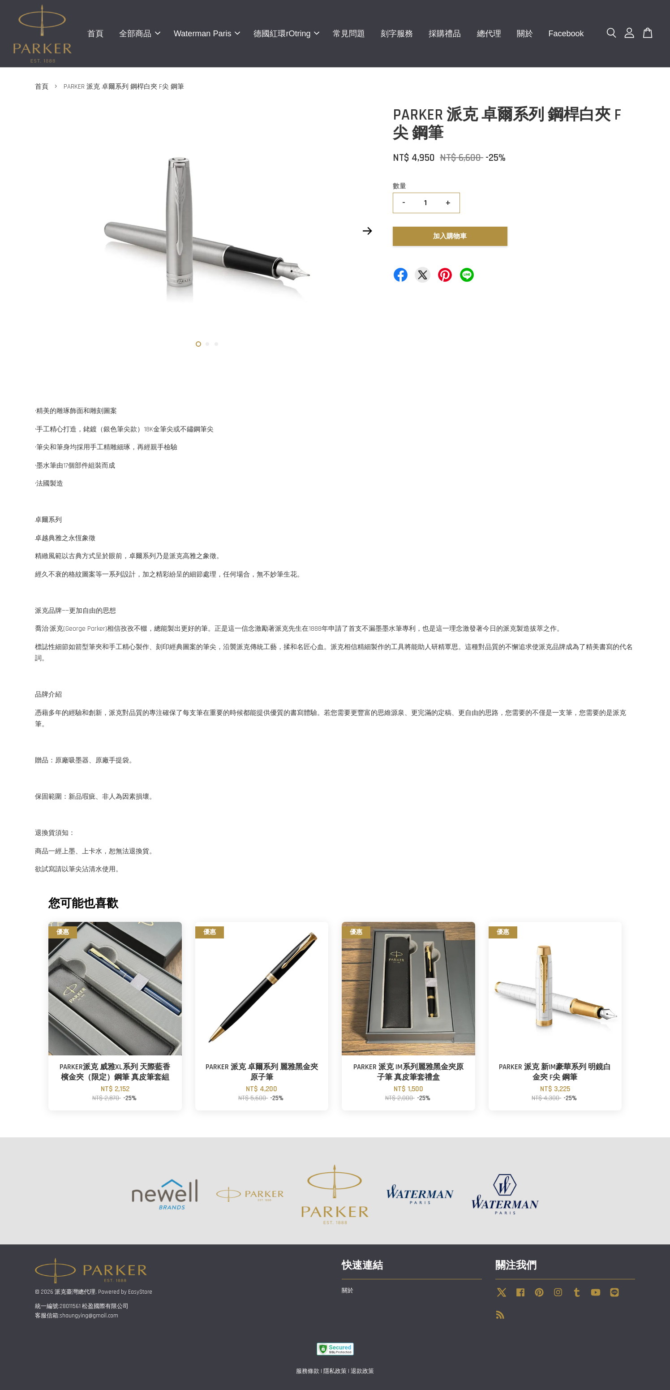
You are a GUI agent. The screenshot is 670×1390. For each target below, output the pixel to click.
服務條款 (307, 1371)
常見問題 (349, 33)
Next (367, 231)
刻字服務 (397, 33)
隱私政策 (335, 1371)
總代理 (489, 33)
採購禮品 (445, 33)
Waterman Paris (207, 33)
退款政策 (362, 1371)
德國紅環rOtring (286, 33)
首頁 (95, 33)
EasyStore (140, 1291)
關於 (525, 33)
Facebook (566, 33)
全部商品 (139, 33)
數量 (399, 186)
